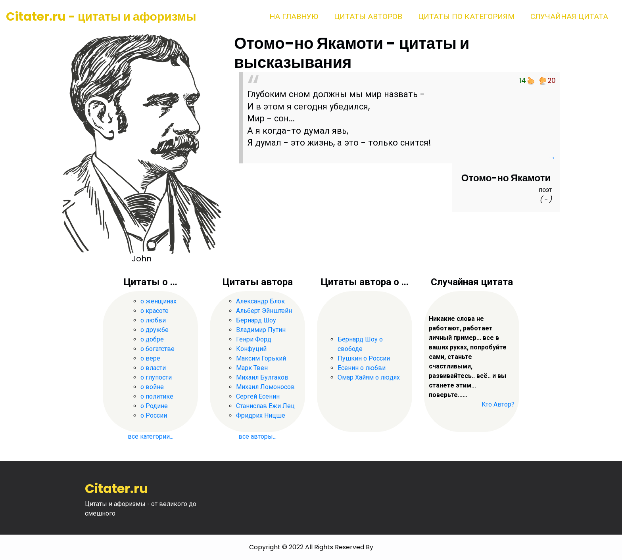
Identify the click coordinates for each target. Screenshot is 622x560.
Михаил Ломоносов (265, 387)
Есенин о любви (362, 368)
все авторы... (257, 436)
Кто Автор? (498, 404)
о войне (152, 387)
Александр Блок (260, 301)
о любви (153, 320)
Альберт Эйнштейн (264, 311)
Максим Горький (261, 358)
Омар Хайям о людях (369, 377)
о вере (150, 358)
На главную (293, 16)
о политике (156, 396)
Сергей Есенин (258, 396)
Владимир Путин (261, 330)
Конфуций (251, 349)
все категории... (150, 436)
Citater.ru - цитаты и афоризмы (101, 16)
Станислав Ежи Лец (265, 406)
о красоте (154, 311)
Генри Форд (253, 339)
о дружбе (154, 330)
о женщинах (158, 301)
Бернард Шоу (256, 320)
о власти (153, 368)
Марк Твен (252, 368)
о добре (152, 339)
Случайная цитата (569, 16)
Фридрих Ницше (260, 415)
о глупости (156, 377)
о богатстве (157, 349)
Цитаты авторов (368, 16)
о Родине (154, 406)
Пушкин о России (364, 358)
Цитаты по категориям (466, 16)
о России (153, 415)
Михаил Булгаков (262, 377)
